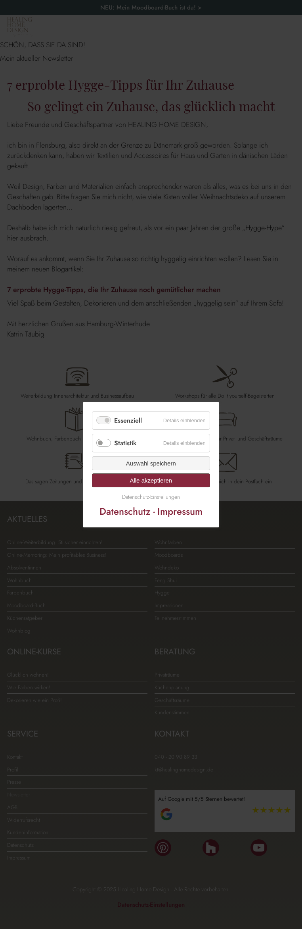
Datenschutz (125, 511)
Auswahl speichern (151, 463)
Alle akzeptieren (151, 480)
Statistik (125, 443)
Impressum (180, 511)
